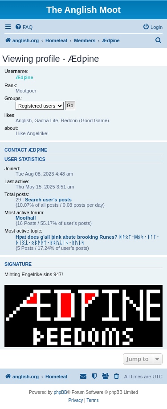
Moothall (26, 218)
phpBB (60, 392)
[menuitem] (24, 27)
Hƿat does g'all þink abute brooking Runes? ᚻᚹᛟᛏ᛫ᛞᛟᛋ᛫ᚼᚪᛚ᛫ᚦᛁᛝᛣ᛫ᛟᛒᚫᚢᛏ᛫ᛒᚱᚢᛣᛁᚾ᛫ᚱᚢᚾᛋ (87, 239)
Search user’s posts (48, 199)
